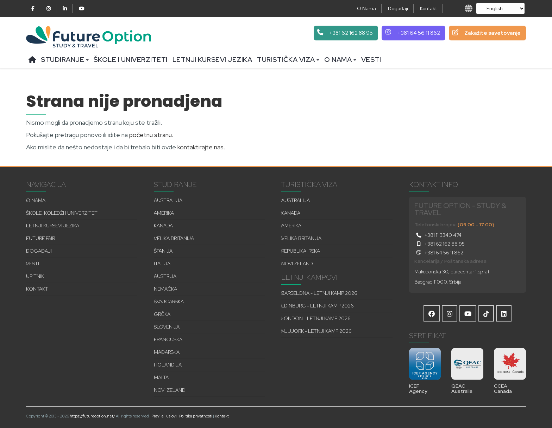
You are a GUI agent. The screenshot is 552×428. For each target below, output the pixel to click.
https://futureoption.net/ (92, 416)
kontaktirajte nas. (201, 147)
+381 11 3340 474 (438, 235)
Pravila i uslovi (164, 416)
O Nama (366, 8)
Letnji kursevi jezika (212, 59)
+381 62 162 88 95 (439, 244)
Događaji (398, 8)
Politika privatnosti (195, 416)
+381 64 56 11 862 (438, 252)
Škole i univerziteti (131, 59)
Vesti (371, 59)
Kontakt (428, 8)
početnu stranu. (151, 135)
